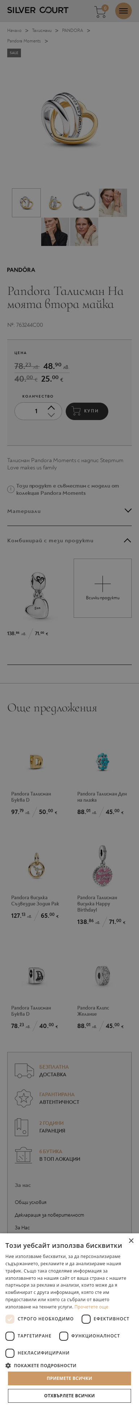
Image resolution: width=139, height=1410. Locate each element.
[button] (69, 1365)
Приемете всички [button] (69, 1378)
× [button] (131, 1241)
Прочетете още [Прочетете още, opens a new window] (91, 1307)
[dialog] (69, 705)
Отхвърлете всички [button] (69, 1396)
